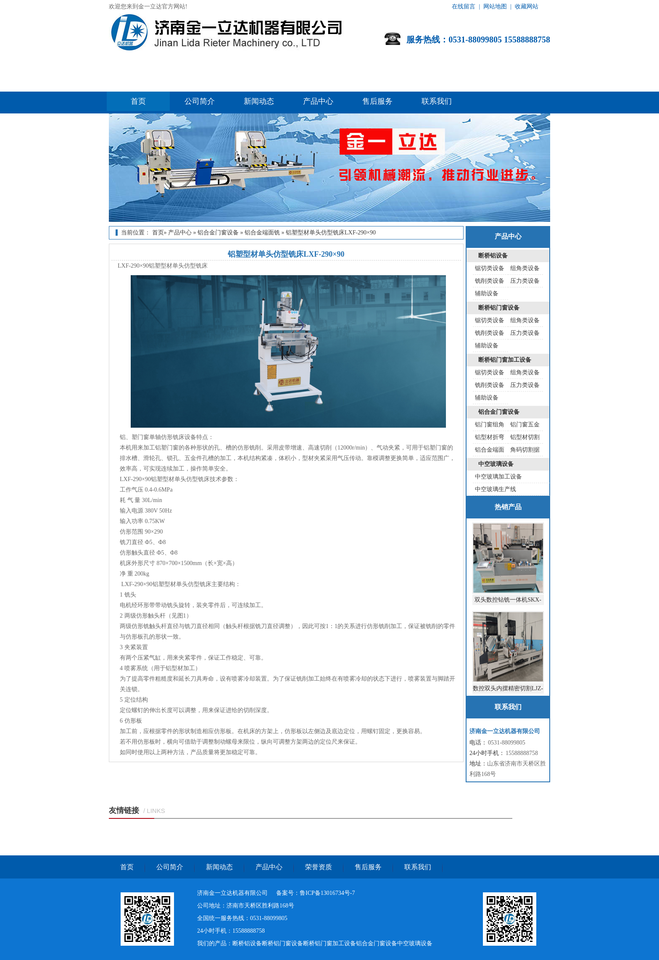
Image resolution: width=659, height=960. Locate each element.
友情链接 (124, 810)
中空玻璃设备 (496, 464)
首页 (138, 101)
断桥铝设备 (493, 255)
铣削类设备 (489, 281)
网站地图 (495, 6)
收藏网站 (526, 6)
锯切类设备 (489, 268)
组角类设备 (525, 268)
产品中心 (318, 101)
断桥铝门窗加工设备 (504, 360)
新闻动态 (259, 101)
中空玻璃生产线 (495, 489)
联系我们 (437, 101)
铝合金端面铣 (262, 232)
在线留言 (463, 6)
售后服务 (377, 101)
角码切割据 (525, 450)
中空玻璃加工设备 (498, 476)
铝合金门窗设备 (218, 232)
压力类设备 (525, 281)
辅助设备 (486, 293)
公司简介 (200, 101)
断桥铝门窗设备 (498, 308)
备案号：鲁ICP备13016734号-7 (315, 893)
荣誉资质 (318, 867)
